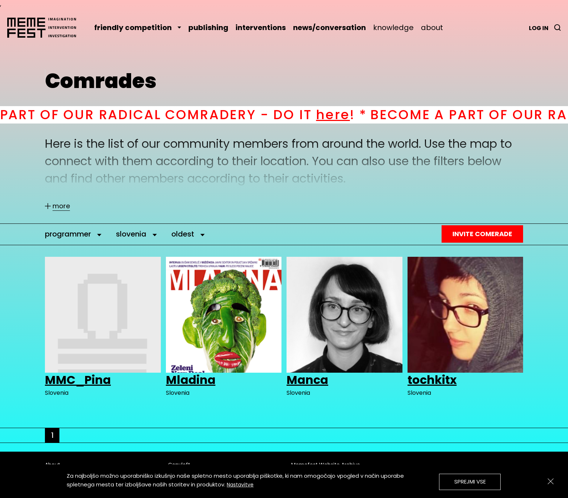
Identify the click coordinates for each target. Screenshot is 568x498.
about (432, 27)
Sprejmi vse (470, 481)
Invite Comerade (482, 233)
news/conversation (329, 27)
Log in (538, 28)
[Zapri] (550, 481)
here (341, 114)
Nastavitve (240, 484)
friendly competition (137, 27)
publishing (208, 27)
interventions (260, 27)
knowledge (393, 27)
